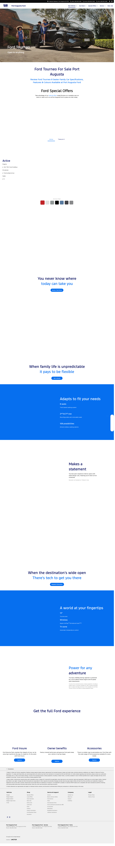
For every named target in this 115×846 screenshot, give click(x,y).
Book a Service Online (52, 797)
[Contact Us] (112, 429)
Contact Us (70, 795)
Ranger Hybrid (9, 798)
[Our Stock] (112, 416)
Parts (48, 800)
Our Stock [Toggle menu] (82, 6)
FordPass (70, 800)
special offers (53, 95)
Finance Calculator (31, 810)
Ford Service (50, 798)
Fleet (28, 806)
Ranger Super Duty (10, 800)
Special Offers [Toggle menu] (93, 6)
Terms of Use (91, 797)
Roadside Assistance (52, 810)
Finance (29, 808)
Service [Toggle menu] (103, 6)
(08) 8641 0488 (13, 828)
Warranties (50, 808)
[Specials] (112, 423)
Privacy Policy (91, 795)
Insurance (29, 814)
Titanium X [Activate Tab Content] (61, 139)
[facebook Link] (110, 1)
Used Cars (29, 804)
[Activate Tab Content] (42, 203)
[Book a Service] (112, 419)
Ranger (8, 795)
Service (49, 795)
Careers (69, 798)
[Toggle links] (11, 839)
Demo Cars (29, 802)
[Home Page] (5, 5)
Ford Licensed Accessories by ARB (55, 804)
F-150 (7, 802)
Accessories (50, 806)
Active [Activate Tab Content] (51, 139)
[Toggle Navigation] (110, 5)
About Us (70, 797)
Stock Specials (30, 798)
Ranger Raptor (9, 797)
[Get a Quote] (112, 426)
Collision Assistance (52, 812)
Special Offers (30, 795)
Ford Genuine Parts (52, 802)
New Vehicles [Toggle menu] (72, 6)
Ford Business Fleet (31, 812)
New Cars (29, 800)
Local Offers (30, 797)
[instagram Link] (112, 1)
